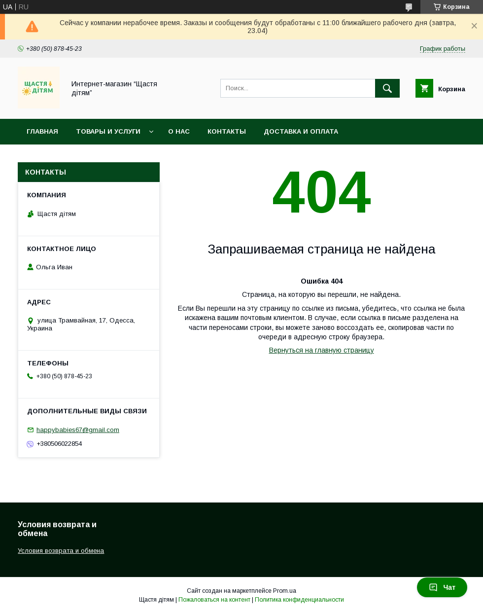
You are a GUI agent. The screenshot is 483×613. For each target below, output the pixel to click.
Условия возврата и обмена (81, 157)
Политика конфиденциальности (299, 599)
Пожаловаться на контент (214, 599)
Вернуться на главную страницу (321, 350)
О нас (179, 131)
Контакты (226, 131)
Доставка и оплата (301, 131)
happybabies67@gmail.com (77, 429)
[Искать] (387, 88)
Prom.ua (284, 590)
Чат (442, 587)
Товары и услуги (108, 131)
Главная (42, 131)
